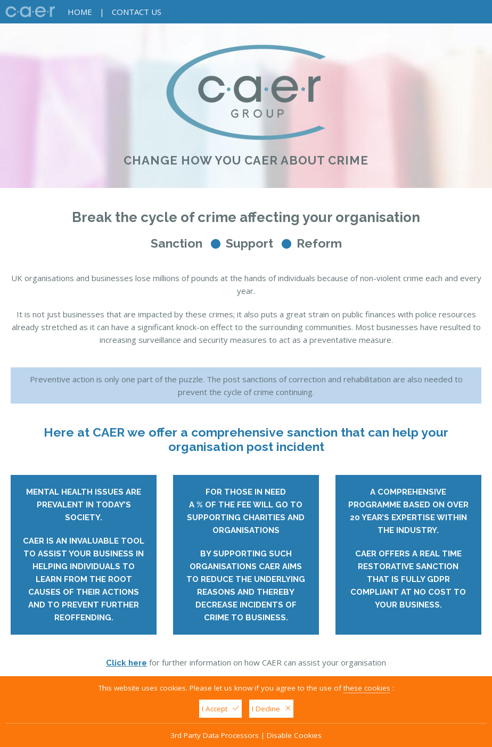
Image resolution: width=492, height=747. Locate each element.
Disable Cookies (294, 735)
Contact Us (136, 11)
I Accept (220, 708)
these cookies (366, 688)
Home (80, 11)
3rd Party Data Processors (214, 735)
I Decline (271, 708)
